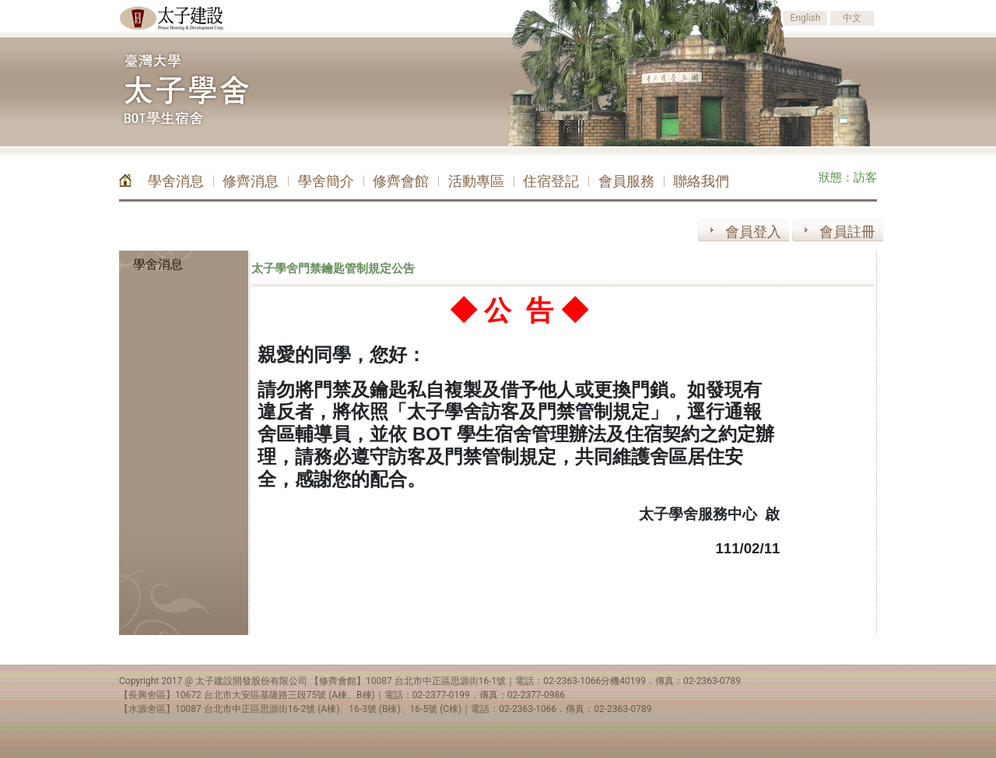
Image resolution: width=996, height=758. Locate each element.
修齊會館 (401, 181)
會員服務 (626, 181)
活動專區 (476, 181)
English (806, 17)
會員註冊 (847, 231)
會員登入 (753, 231)
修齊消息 (251, 181)
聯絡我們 (701, 181)
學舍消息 (176, 181)
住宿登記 (551, 181)
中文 (852, 17)
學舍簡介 (326, 181)
